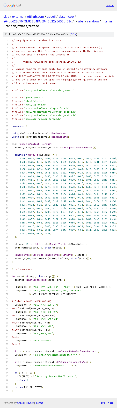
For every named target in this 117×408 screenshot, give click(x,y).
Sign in (110, 5)
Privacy (30, 402)
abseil (51, 16)
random (93, 21)
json (111, 402)
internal (107, 21)
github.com (35, 16)
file (73, 34)
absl (81, 21)
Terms (39, 402)
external (18, 16)
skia (6, 16)
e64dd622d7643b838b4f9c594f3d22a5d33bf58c (37, 21)
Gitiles (20, 402)
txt (103, 402)
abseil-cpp (66, 16)
